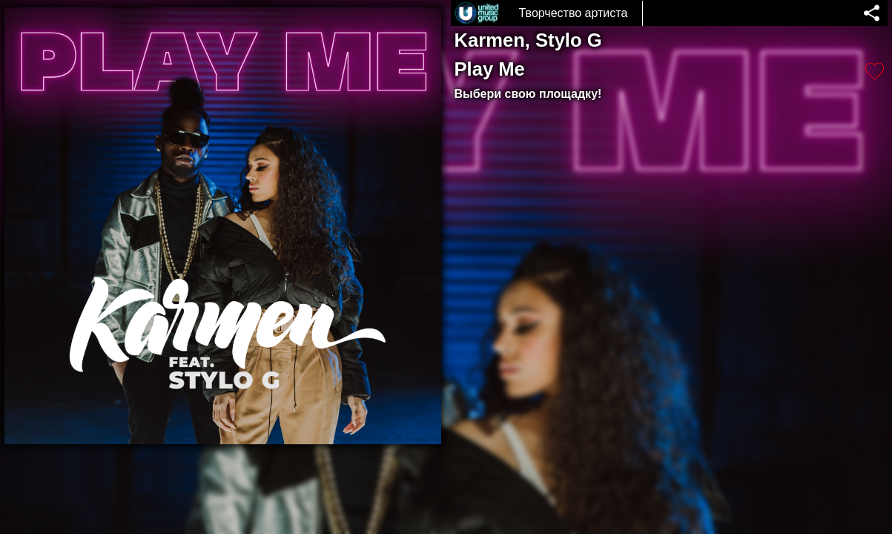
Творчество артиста (573, 13)
